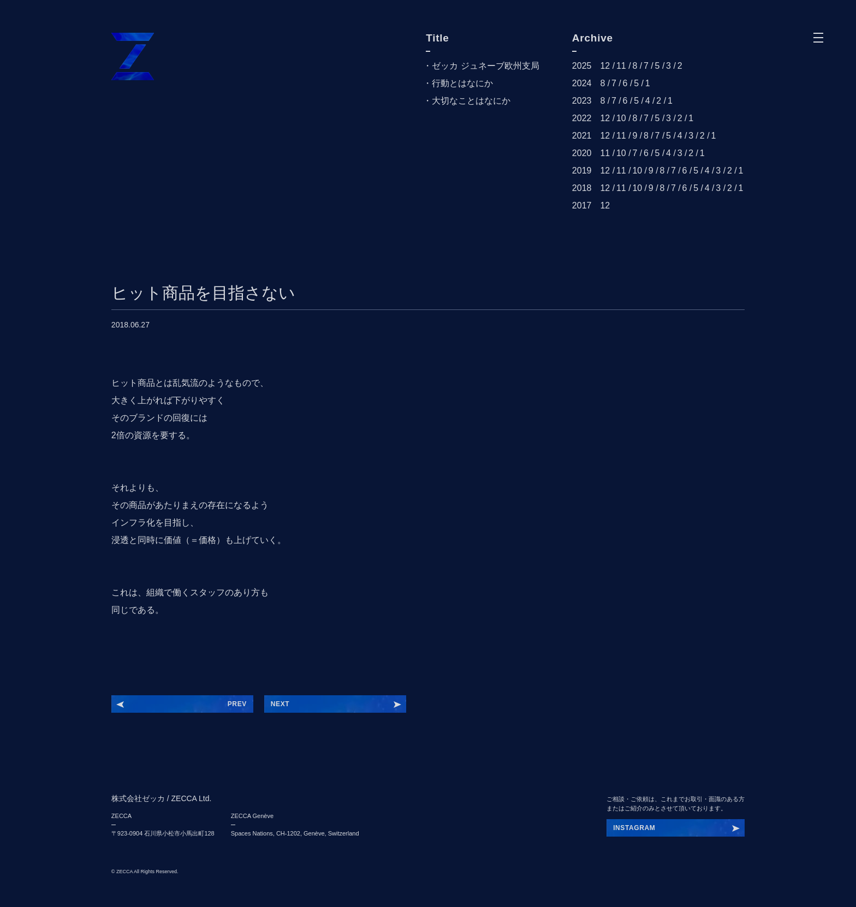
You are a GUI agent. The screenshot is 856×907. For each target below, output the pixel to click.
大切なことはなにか (471, 100)
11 (621, 65)
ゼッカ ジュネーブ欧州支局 (485, 65)
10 (621, 118)
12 (605, 65)
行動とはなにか (462, 83)
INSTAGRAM (634, 828)
